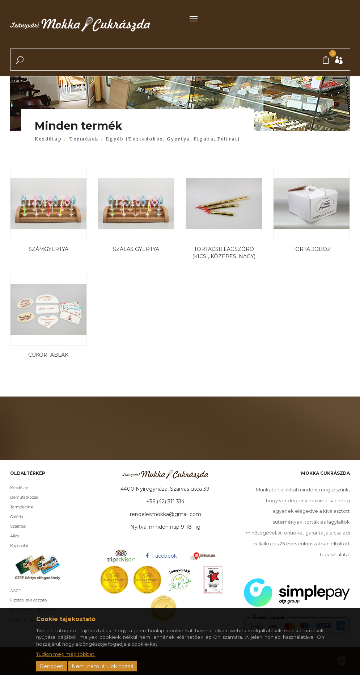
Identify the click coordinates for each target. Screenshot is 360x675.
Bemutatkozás (18, 497)
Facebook (160, 556)
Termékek (84, 139)
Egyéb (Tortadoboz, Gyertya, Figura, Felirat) (173, 139)
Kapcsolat (13, 545)
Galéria (10, 516)
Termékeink (15, 507)
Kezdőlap (48, 139)
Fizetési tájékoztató (22, 600)
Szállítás (12, 526)
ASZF (9, 590)
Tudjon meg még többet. (66, 654)
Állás (8, 535)
